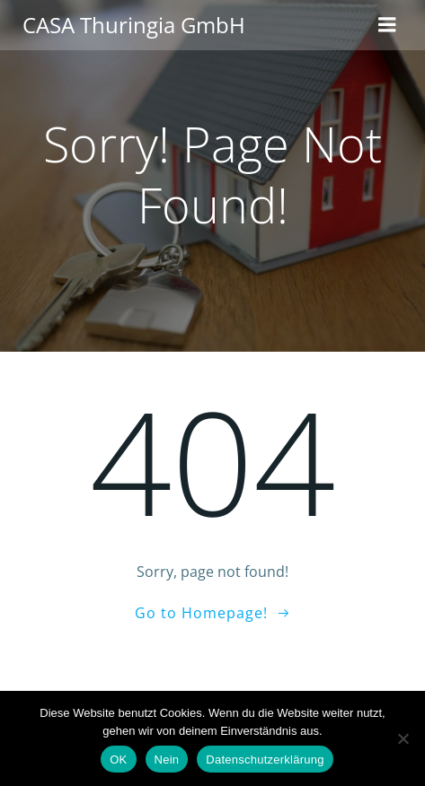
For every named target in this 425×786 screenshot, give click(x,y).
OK (118, 759)
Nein (167, 759)
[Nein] (403, 738)
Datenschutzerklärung (264, 759)
